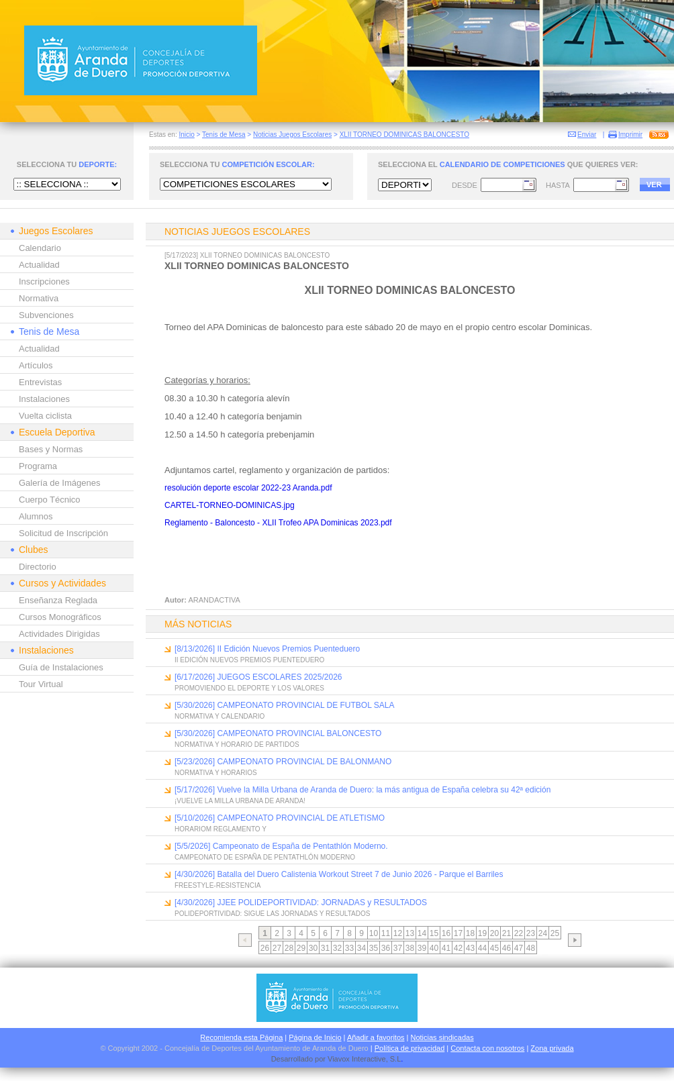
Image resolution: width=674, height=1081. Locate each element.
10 (373, 933)
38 (409, 948)
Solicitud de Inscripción (63, 533)
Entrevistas (40, 382)
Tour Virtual (41, 684)
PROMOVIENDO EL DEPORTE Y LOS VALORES (249, 688)
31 (325, 948)
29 (301, 948)
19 (482, 933)
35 (373, 948)
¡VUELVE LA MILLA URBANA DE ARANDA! (240, 801)
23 (530, 933)
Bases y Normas (51, 449)
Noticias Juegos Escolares (292, 134)
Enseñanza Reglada (58, 600)
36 (385, 948)
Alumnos (36, 516)
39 (422, 948)
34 (361, 948)
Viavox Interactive (357, 1059)
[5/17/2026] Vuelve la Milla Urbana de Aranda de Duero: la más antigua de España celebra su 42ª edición (362, 789)
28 (289, 948)
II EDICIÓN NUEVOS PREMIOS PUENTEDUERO (249, 660)
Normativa (38, 298)
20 (494, 933)
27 (277, 948)
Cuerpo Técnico (50, 500)
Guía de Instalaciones (61, 667)
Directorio (37, 567)
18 (470, 933)
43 (470, 948)
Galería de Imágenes (59, 483)
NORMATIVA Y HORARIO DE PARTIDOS (237, 744)
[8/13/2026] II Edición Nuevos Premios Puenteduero (267, 649)
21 (506, 933)
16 (446, 933)
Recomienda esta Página (241, 1037)
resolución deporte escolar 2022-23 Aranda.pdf (248, 488)
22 (518, 933)
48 (530, 948)
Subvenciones (46, 315)
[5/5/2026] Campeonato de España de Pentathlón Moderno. (281, 846)
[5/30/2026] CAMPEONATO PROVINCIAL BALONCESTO (278, 733)
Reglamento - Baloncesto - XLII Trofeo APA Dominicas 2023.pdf (278, 522)
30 (313, 948)
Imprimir (630, 134)
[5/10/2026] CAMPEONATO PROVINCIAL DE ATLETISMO (280, 818)
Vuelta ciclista (45, 416)
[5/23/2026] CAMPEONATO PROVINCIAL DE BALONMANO (283, 761)
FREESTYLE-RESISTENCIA (217, 885)
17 (458, 933)
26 (264, 948)
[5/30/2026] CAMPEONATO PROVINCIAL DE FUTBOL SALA (284, 705)
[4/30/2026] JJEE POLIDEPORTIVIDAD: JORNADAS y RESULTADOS (301, 902)
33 (349, 948)
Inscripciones (44, 281)
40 (434, 948)
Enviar (586, 134)
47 (518, 948)
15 (434, 933)
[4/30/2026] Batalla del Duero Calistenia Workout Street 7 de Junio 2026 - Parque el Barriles (339, 874)
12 (397, 933)
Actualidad (39, 265)
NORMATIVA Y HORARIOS (216, 772)
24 (542, 933)
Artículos (36, 365)
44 (482, 948)
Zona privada (551, 1048)
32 (337, 948)
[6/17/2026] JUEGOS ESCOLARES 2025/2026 (258, 677)
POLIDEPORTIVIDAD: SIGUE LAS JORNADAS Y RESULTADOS (272, 913)
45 (494, 948)
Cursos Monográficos (60, 617)
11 (385, 933)
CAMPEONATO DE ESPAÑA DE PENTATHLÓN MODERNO (265, 857)
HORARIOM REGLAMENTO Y (221, 829)
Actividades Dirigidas (59, 634)
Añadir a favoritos (376, 1037)
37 (397, 948)
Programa (38, 466)
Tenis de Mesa (223, 134)
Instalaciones (44, 399)
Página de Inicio (315, 1037)
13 (409, 933)
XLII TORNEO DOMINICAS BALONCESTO (404, 134)
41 (446, 948)
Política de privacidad (410, 1048)
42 (458, 948)
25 (554, 933)
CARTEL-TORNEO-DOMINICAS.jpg (229, 505)
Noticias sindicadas (442, 1037)
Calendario (40, 248)
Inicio (186, 134)
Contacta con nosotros (487, 1048)
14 (422, 933)
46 (506, 948)
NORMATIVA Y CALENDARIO (219, 716)
